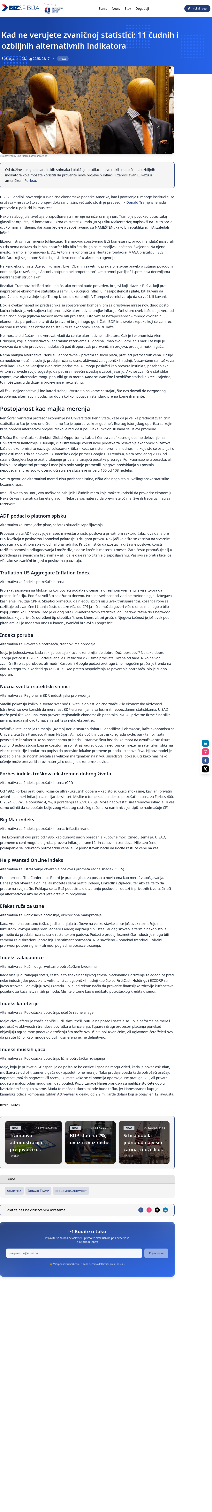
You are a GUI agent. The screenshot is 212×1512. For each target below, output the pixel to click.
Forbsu (30, 180)
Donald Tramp (138, 202)
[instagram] (149, 1210)
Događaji (142, 8)
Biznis (102, 8)
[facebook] (140, 1210)
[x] (157, 1210)
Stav (128, 8)
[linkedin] (165, 1210)
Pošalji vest (197, 8)
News (116, 8)
